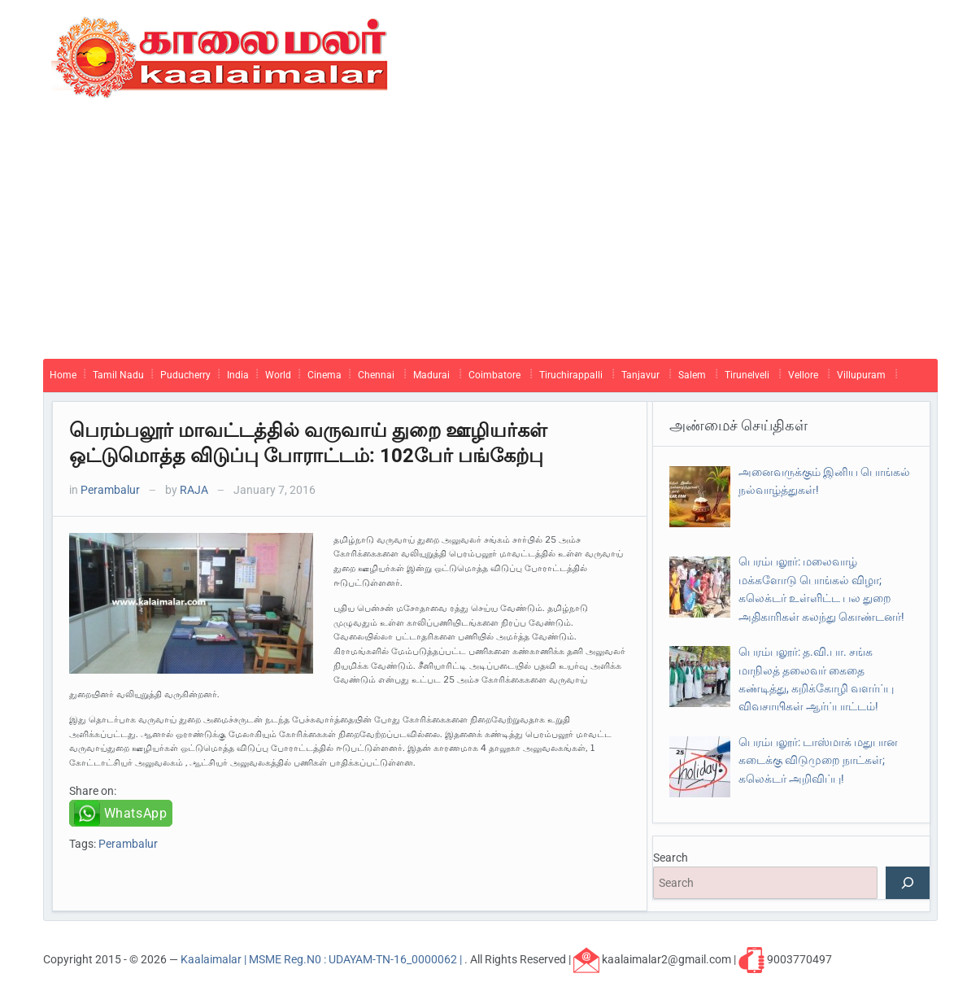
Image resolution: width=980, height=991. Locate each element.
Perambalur (110, 489)
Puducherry (185, 375)
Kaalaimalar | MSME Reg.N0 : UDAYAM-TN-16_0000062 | (322, 959)
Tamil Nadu (118, 375)
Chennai (376, 375)
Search (670, 857)
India (238, 375)
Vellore (803, 375)
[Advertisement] (490, 237)
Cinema (324, 375)
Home (63, 375)
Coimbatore (494, 375)
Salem (692, 375)
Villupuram (861, 375)
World (278, 375)
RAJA (194, 489)
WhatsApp (136, 813)
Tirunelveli (747, 375)
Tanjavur (640, 375)
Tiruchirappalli (571, 375)
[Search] (908, 883)
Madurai (431, 375)
